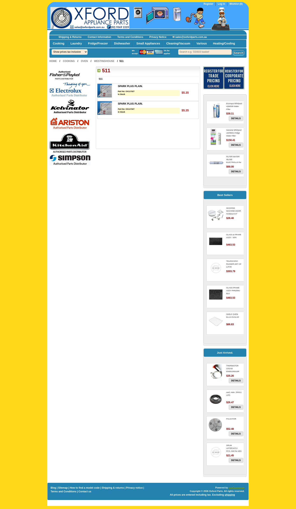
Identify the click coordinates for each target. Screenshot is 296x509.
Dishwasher (122, 43)
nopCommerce (236, 487)
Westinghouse (104, 61)
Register (208, 4)
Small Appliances (148, 43)
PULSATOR (231, 419)
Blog (53, 487)
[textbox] (205, 52)
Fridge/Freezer (98, 43)
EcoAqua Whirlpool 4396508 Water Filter (234, 106)
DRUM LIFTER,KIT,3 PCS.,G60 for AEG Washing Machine (234, 449)
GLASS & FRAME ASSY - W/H (233, 236)
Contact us (85, 491)
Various (201, 43)
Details (236, 118)
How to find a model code (84, 487)
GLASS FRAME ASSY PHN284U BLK (233, 291)
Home (53, 61)
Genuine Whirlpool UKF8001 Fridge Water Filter (234, 133)
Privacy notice (134, 487)
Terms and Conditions (130, 37)
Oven (84, 61)
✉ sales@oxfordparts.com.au (189, 37)
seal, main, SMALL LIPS (234, 393)
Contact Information (99, 37)
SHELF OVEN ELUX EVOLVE (232, 315)
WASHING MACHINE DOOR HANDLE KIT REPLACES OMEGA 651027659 (234, 214)
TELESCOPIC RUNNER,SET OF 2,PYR (233, 264)
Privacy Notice (157, 37)
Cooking (58, 43)
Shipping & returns (113, 487)
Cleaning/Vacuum (178, 43)
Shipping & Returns (70, 37)
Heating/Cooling (224, 43)
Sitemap (63, 487)
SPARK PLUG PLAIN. (130, 86)
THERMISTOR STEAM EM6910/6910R (232, 369)
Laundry (76, 43)
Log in (221, 4)
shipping (230, 494)
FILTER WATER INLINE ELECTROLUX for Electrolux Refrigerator (233, 162)
